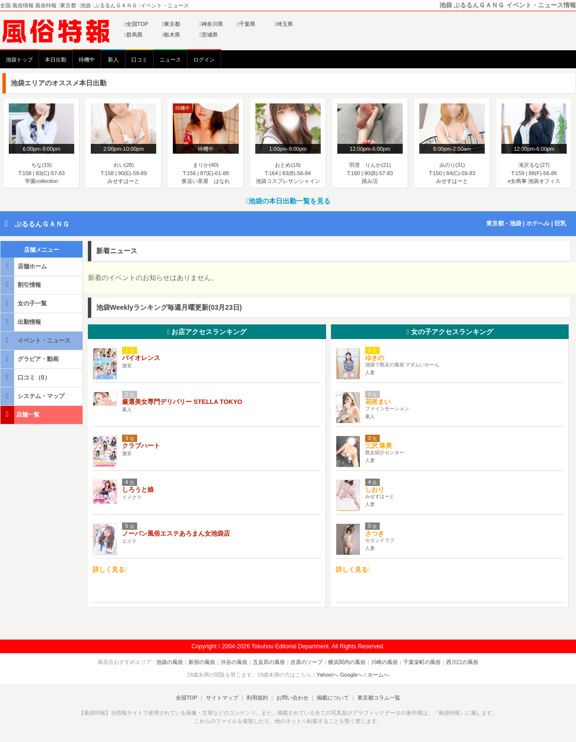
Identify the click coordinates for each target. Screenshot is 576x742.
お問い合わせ (292, 698)
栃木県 (171, 35)
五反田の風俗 (269, 662)
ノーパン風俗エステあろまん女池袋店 (176, 533)
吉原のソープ (306, 662)
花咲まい (378, 401)
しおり (374, 489)
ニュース (170, 59)
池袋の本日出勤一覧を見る (288, 201)
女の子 (450, 332)
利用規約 (257, 698)
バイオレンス (141, 357)
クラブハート (141, 445)
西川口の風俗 (462, 662)
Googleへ (351, 675)
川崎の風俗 (384, 662)
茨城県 (209, 35)
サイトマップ (222, 698)
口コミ (139, 59)
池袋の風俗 (169, 662)
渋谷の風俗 (234, 662)
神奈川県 (211, 24)
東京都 (171, 24)
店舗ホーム (24, 266)
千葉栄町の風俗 (422, 662)
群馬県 (133, 35)
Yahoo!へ (327, 675)
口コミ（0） (26, 377)
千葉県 (246, 24)
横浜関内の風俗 (347, 662)
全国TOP (136, 24)
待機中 (87, 59)
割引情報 (21, 284)
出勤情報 (21, 321)
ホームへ (376, 675)
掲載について (333, 698)
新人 (113, 59)
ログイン (204, 59)
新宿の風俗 (201, 662)
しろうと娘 (138, 489)
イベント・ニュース (36, 340)
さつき (374, 533)
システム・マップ (33, 396)
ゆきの (374, 357)
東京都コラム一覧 (378, 698)
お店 (207, 332)
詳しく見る (110, 569)
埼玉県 (284, 24)
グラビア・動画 (30, 358)
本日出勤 (55, 59)
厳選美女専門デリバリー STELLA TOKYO (182, 401)
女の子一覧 (24, 303)
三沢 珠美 (378, 445)
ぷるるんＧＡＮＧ (42, 224)
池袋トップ (19, 59)
